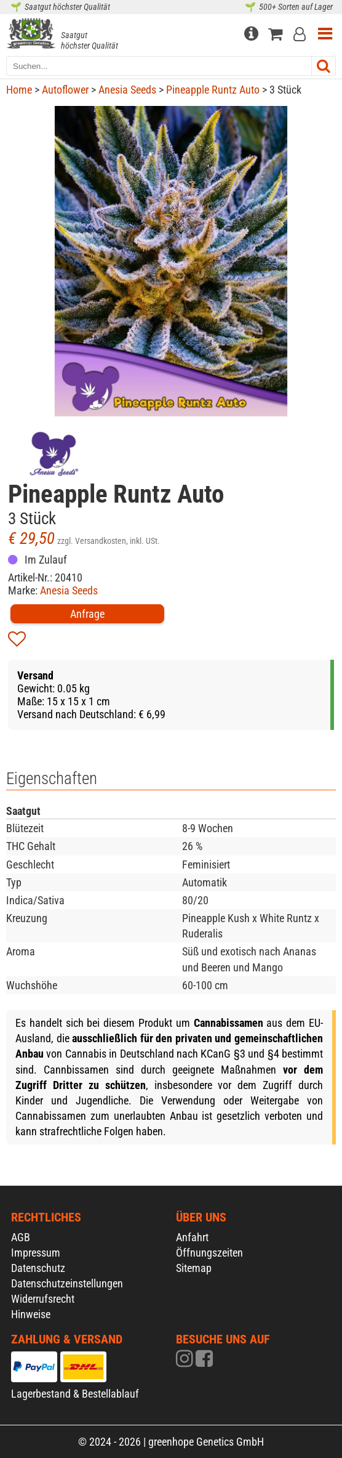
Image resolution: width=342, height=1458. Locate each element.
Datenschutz (38, 1268)
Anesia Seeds (127, 89)
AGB (20, 1237)
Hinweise (30, 1314)
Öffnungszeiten (209, 1252)
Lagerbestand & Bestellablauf (75, 1393)
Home (19, 89)
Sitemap (194, 1268)
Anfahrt (192, 1237)
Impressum (35, 1252)
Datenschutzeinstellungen (67, 1283)
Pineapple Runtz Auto (213, 89)
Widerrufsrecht (42, 1298)
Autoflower (65, 89)
